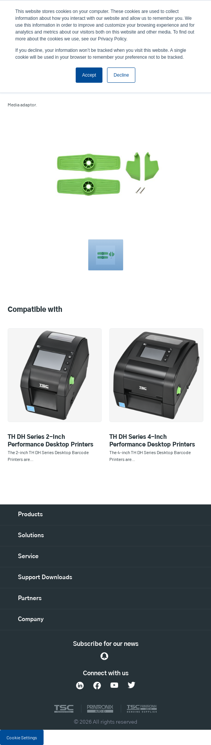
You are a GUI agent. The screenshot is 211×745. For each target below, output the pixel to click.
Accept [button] (89, 75)
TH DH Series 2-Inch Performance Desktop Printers (50, 441)
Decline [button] (121, 75)
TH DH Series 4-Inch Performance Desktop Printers (152, 441)
